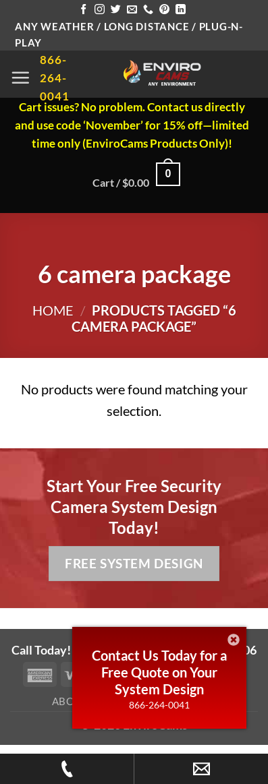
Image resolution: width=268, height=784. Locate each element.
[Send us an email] (132, 10)
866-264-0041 (159, 705)
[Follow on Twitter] (116, 10)
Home (53, 310)
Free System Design (134, 563)
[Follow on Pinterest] (164, 10)
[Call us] (148, 10)
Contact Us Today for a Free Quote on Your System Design (159, 672)
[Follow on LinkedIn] (181, 10)
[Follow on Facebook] (83, 10)
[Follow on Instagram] (100, 10)
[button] (20, 77)
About (71, 701)
